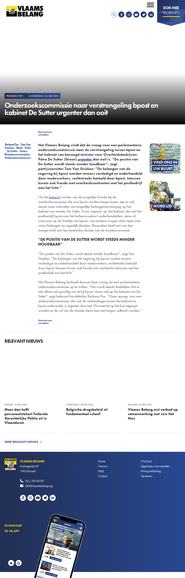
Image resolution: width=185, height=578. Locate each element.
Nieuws (102, 466)
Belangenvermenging (17, 154)
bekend (55, 197)
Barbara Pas (12, 144)
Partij (101, 471)
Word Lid (146, 461)
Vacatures (146, 476)
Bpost (19, 147)
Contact (102, 476)
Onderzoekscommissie (18, 157)
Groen (23, 150)
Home (101, 461)
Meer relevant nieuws (21, 442)
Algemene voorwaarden (155, 466)
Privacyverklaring (151, 471)
